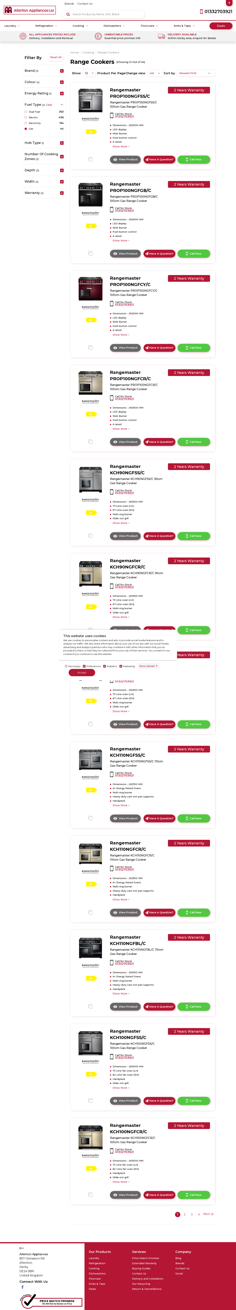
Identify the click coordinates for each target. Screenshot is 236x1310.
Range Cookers (108, 52)
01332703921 (124, 116)
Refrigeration (46, 25)
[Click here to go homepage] (30, 7)
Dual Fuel (34, 111)
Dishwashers (114, 25)
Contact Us (139, 1273)
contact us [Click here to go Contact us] (84, 3)
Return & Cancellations (147, 1289)
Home (74, 52)
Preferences (93, 666)
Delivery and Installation (147, 1278)
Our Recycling (141, 1283)
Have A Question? (159, 159)
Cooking (80, 25)
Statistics (112, 666)
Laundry (12, 25)
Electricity (35, 123)
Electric (33, 117)
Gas (31, 128)
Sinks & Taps (184, 25)
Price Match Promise (145, 1258)
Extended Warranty (144, 1263)
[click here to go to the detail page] (90, 101)
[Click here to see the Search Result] (68, 14)
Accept (81, 672)
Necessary (74, 666)
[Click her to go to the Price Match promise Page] (50, 1300)
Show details (147, 666)
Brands (179, 1263)
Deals (221, 26)
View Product (127, 160)
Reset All (56, 57)
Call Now (194, 159)
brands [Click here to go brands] (69, 3)
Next (208, 1214)
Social (179, 1273)
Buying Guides (141, 1268)
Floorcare (149, 25)
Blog (178, 1258)
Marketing (129, 666)
